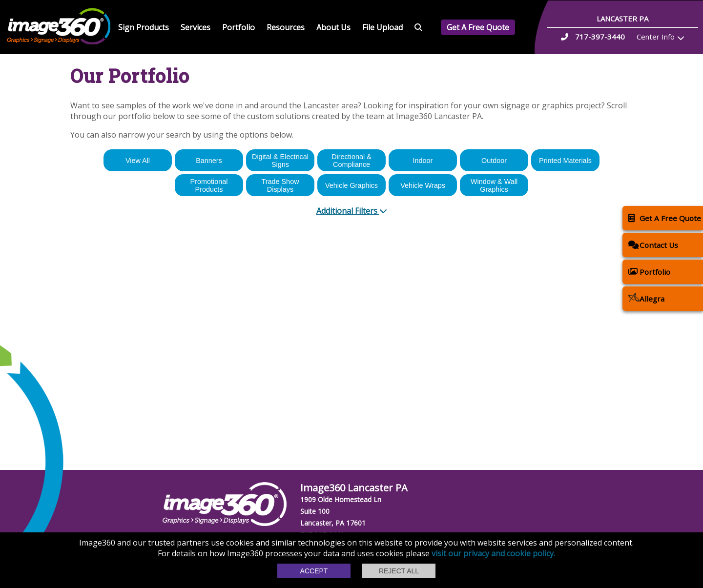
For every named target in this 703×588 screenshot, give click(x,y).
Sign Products (143, 27)
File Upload (382, 27)
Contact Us (653, 244)
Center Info (656, 36)
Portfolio (238, 27)
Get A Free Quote (478, 27)
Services (195, 27)
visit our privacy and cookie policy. (493, 553)
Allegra (646, 298)
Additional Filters (351, 210)
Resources (286, 27)
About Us (333, 27)
